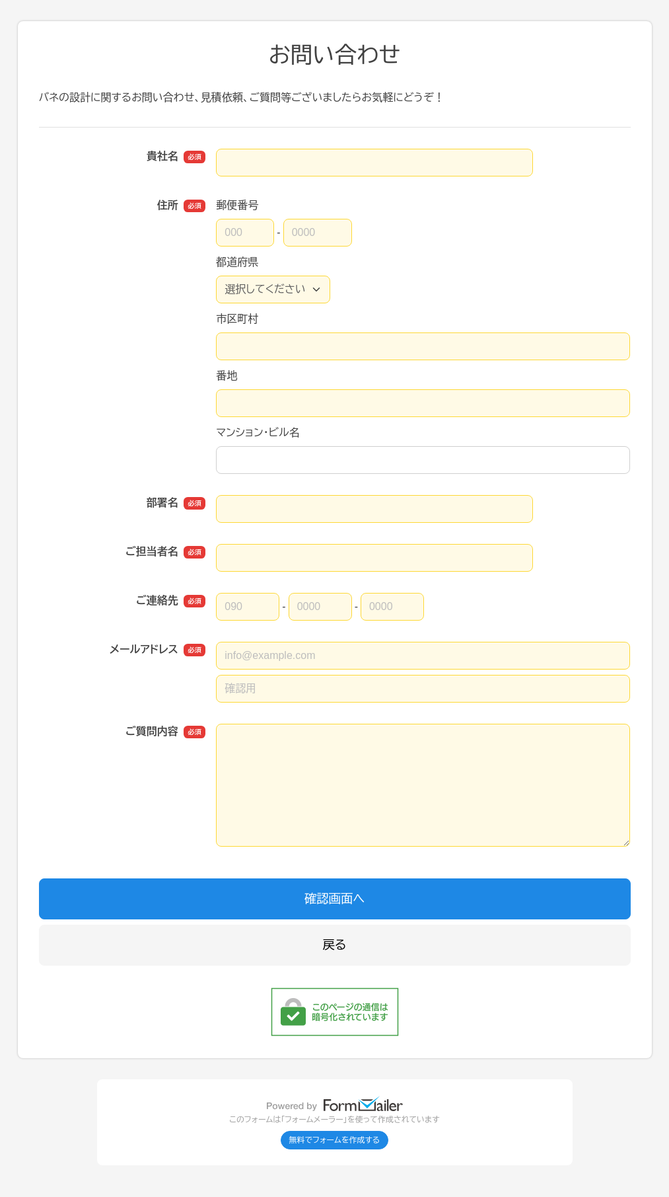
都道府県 (237, 262)
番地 (226, 375)
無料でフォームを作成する (334, 1140)
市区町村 (237, 319)
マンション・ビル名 (257, 432)
